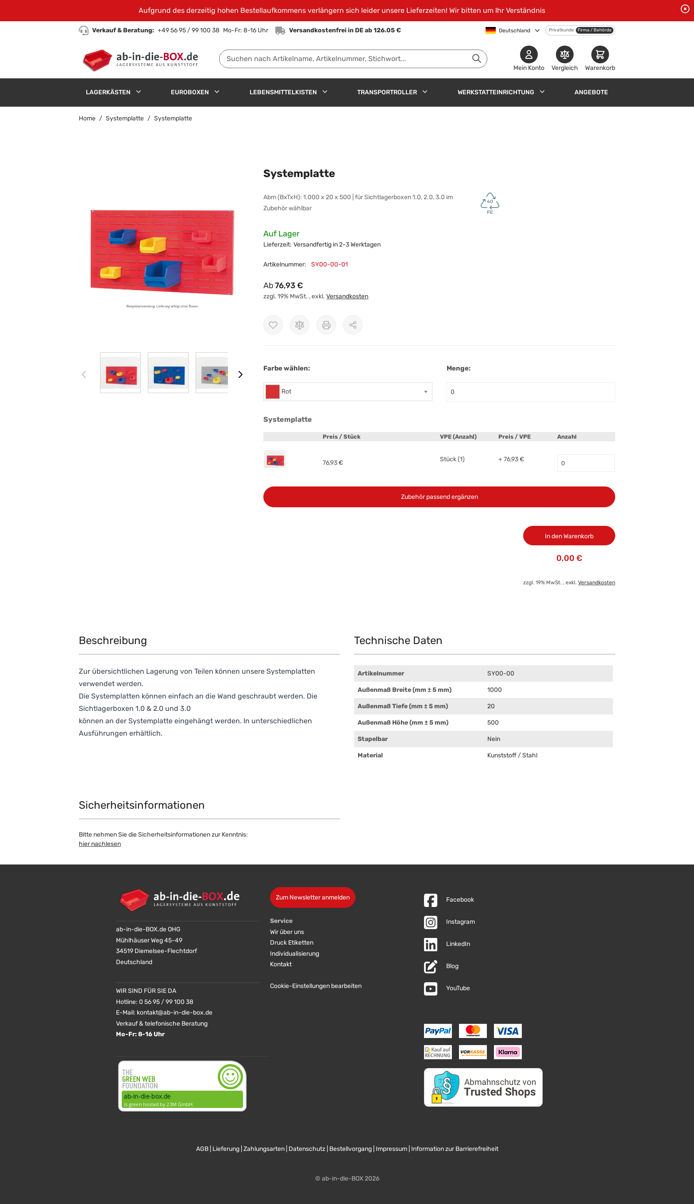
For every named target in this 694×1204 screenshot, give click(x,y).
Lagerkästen (108, 92)
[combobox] (353, 59)
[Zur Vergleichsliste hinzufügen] (299, 325)
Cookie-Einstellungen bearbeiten (316, 986)
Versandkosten (347, 296)
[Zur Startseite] (142, 59)
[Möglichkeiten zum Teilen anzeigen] (352, 325)
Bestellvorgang (350, 1149)
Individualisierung (294, 953)
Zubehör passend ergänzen (439, 497)
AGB (202, 1149)
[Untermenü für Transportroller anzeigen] (424, 91)
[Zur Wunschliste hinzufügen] (273, 325)
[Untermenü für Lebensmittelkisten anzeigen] (324, 91)
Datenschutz (307, 1149)
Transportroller (387, 92)
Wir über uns (287, 932)
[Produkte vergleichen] (564, 59)
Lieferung (225, 1149)
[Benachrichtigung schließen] (685, 9)
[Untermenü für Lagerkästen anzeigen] (138, 91)
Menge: (458, 368)
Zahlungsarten (264, 1149)
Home (87, 118)
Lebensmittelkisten (283, 92)
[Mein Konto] (528, 59)
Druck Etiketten (291, 942)
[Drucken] (326, 325)
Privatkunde (561, 30)
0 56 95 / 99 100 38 (166, 1002)
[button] (162, 253)
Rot (286, 391)
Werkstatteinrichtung (496, 92)
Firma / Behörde (595, 30)
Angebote (591, 92)
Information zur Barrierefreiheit (454, 1149)
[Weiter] (240, 374)
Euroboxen (190, 92)
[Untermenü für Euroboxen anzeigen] (216, 91)
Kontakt (281, 964)
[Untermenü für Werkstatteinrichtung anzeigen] (542, 91)
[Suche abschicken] (476, 58)
